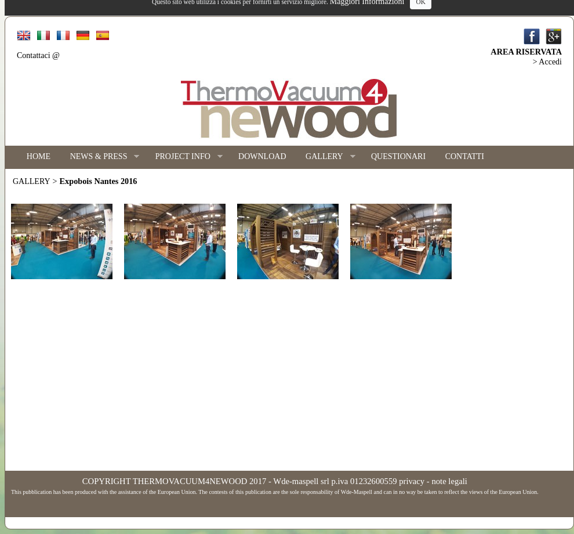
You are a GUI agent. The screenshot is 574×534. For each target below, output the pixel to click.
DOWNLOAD (262, 156)
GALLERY (325, 157)
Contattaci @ (38, 55)
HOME (38, 156)
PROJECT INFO (184, 157)
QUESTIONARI (398, 156)
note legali (449, 481)
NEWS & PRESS (100, 157)
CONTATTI (464, 156)
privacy (411, 481)
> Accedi (547, 61)
